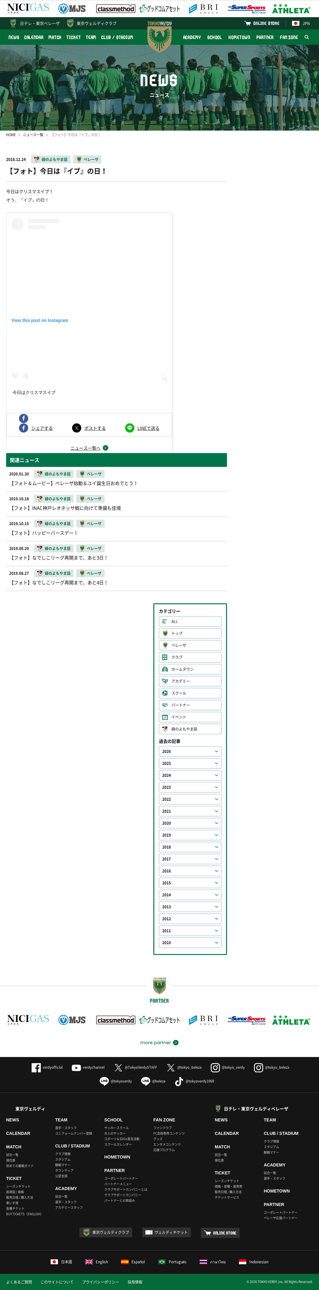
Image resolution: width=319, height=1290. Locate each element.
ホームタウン (182, 669)
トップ (177, 633)
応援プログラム (164, 1149)
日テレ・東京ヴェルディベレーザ (256, 1108)
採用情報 (135, 1282)
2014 (166, 895)
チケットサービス (227, 1197)
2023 (166, 787)
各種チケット (15, 1208)
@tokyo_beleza (184, 1067)
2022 (166, 799)
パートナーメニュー (118, 1183)
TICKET (74, 37)
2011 (166, 930)
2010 (166, 942)
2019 (166, 835)
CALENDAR (34, 37)
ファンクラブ (162, 1127)
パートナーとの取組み (119, 1200)
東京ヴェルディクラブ (97, 23)
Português (172, 1262)
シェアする (42, 428)
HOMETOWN (239, 37)
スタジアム (63, 1159)
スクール (178, 693)
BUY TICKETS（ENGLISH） (24, 1214)
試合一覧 (12, 1154)
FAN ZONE (289, 37)
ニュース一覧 (33, 134)
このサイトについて (57, 1282)
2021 (166, 811)
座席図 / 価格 (15, 1191)
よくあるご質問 (19, 1282)
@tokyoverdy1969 (194, 1081)
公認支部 (61, 1176)
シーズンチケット (18, 1186)
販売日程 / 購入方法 (19, 1197)
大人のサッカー (115, 1133)
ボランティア (64, 1170)
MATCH (55, 37)
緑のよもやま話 (54, 159)
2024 (166, 775)
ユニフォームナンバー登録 (73, 1133)
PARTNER (264, 37)
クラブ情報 (63, 1153)
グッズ (158, 1138)
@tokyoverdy (116, 1081)
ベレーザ (91, 159)
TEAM (91, 37)
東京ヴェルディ (30, 1108)
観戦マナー (63, 1164)
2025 (166, 763)
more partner (155, 1042)
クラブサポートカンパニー (122, 1195)
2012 (166, 919)
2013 (166, 907)
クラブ (177, 657)
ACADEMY (192, 37)
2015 (166, 883)
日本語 (61, 1262)
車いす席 (12, 1202)
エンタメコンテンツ (167, 1144)
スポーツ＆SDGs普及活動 (122, 1138)
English (96, 1262)
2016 (166, 871)
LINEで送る (148, 428)
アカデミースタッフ (69, 1207)
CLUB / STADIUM (117, 37)
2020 (166, 823)
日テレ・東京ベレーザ (40, 23)
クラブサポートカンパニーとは (125, 1189)
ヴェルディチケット (171, 1232)
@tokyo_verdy (228, 1067)
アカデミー (180, 681)
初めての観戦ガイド (20, 1165)
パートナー (180, 705)
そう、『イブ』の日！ (27, 199)
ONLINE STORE (266, 23)
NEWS (14, 37)
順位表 (10, 1160)
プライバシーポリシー (100, 1282)
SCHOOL (214, 37)
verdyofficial (47, 1067)
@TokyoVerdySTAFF (135, 1067)
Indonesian (253, 1262)
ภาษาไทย (213, 1262)
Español (133, 1262)
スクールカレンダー (118, 1144)
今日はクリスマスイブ (34, 392)
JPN (301, 23)
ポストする (95, 428)
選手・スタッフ (66, 1127)
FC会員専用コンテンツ (169, 1133)
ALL (174, 621)
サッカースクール (116, 1127)
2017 (166, 859)
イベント (178, 717)
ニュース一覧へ (86, 448)
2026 (166, 751)
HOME (11, 134)
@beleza (153, 1081)
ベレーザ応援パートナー (281, 1218)
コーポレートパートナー (121, 1178)
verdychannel (88, 1067)
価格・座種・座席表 (228, 1186)
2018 (166, 847)
